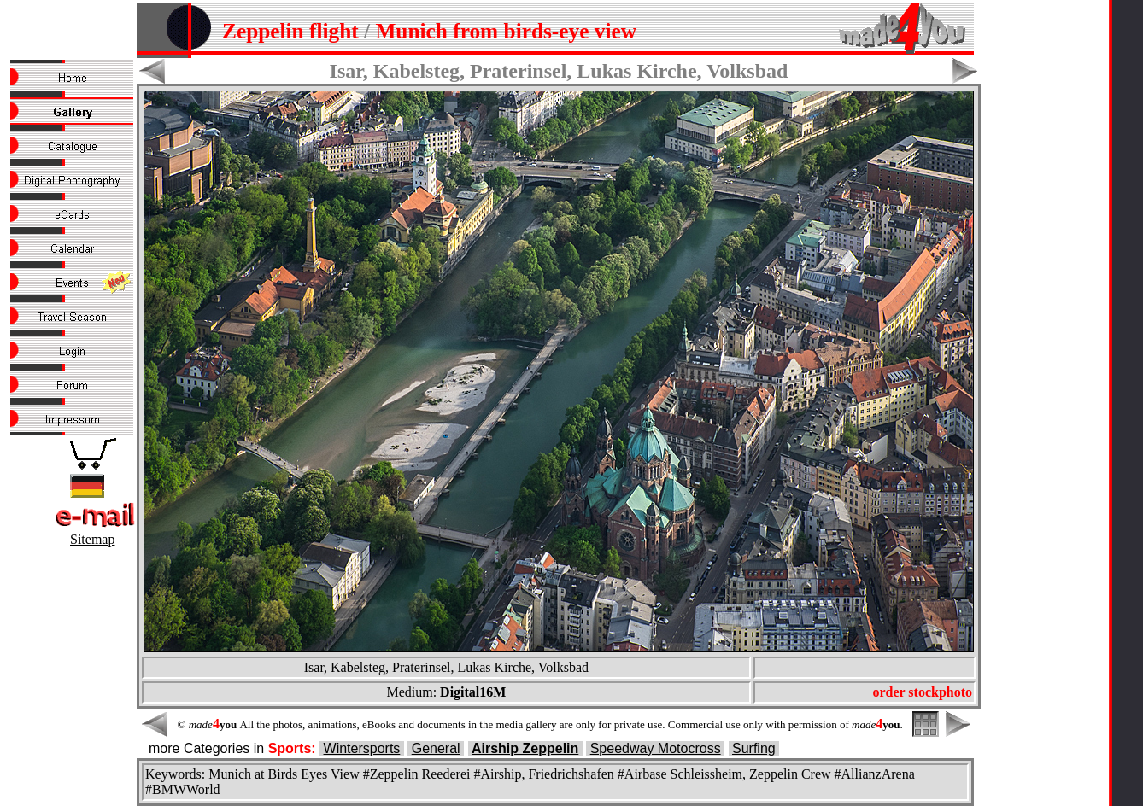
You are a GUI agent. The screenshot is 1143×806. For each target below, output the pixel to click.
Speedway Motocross (655, 748)
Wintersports (362, 748)
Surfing (754, 748)
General (436, 748)
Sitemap (92, 539)
